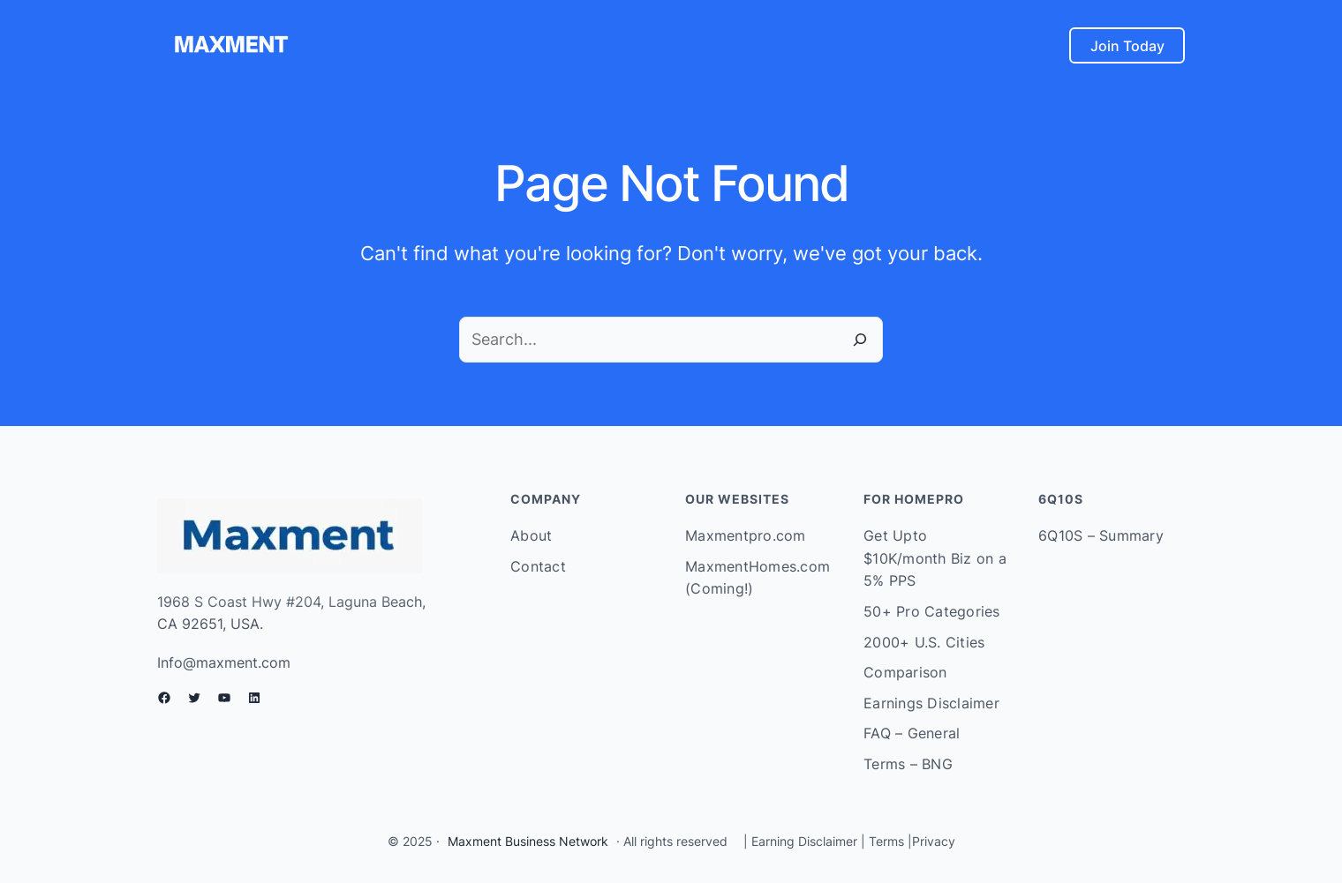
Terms (886, 841)
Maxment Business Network (528, 841)
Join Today (1127, 46)
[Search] (859, 339)
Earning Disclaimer (802, 841)
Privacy (933, 841)
